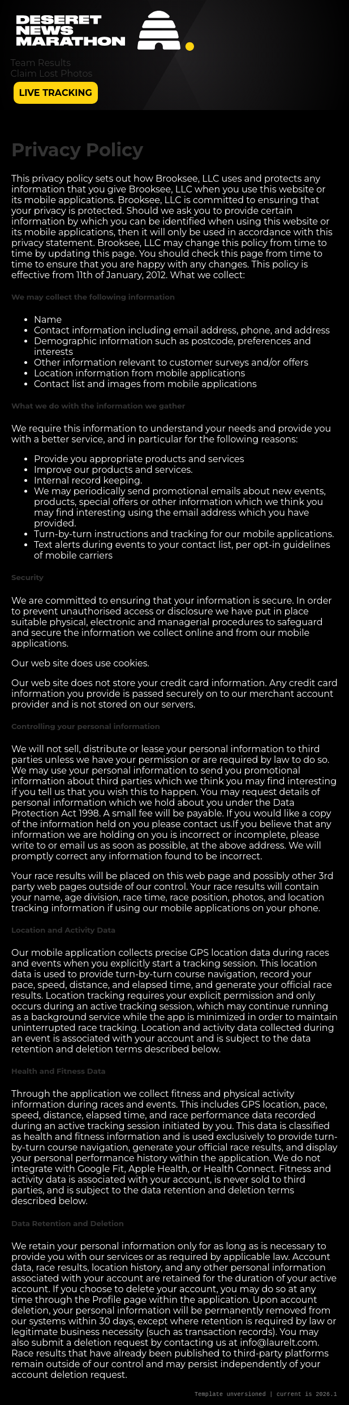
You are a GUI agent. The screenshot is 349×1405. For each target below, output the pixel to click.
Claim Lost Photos (52, 73)
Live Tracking (55, 92)
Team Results (41, 63)
